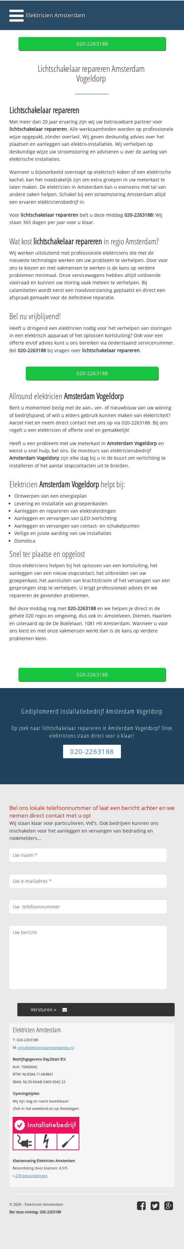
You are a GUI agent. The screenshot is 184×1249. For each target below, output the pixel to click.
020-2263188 (92, 43)
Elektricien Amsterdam (55, 15)
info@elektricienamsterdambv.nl (46, 1047)
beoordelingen (31, 1175)
